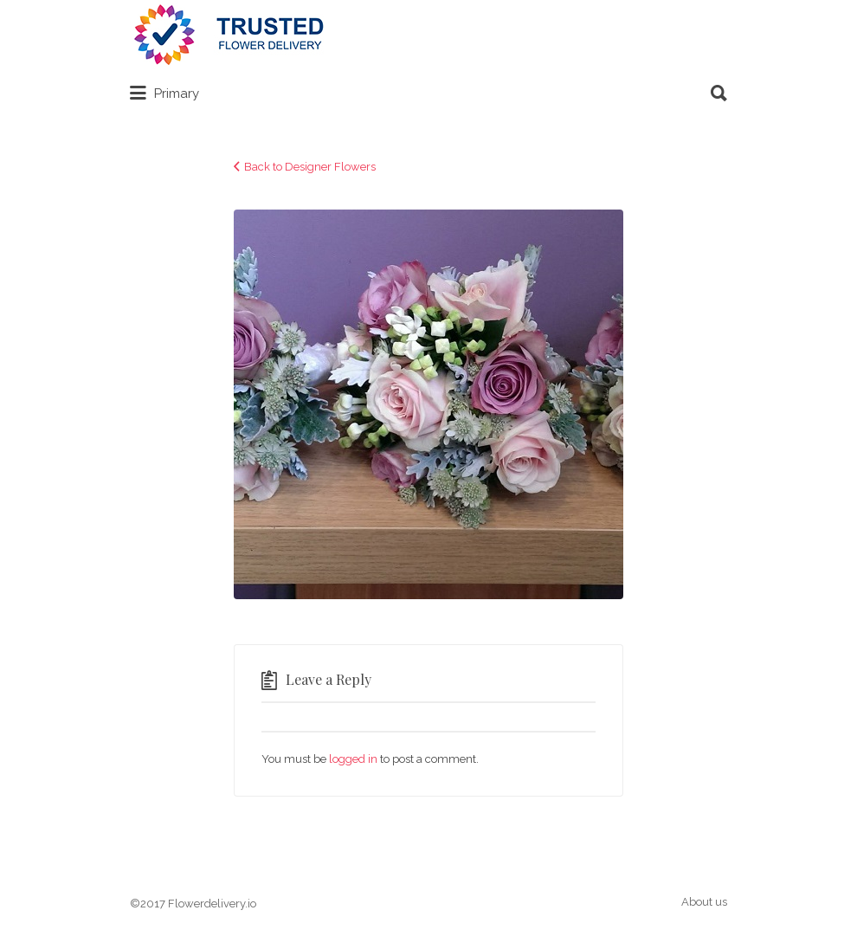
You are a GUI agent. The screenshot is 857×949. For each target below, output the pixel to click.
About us (704, 901)
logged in (353, 758)
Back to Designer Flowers (310, 166)
